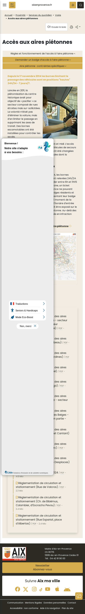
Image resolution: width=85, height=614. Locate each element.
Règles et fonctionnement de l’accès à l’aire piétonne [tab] (42, 53)
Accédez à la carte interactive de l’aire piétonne (38, 226)
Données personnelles (55, 602)
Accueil (8, 15)
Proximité (20, 15)
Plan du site (67, 608)
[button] (73, 5)
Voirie (58, 15)
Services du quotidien (40, 15)
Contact (72, 602)
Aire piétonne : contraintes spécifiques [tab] (42, 66)
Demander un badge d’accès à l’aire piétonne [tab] (42, 60)
